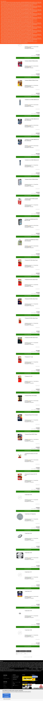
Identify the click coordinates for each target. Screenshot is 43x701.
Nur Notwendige (7, 696)
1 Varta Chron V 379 (28, 610)
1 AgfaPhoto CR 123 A (29, 22)
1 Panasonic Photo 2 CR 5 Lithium (31, 395)
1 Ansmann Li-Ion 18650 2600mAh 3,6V (32, 99)
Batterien (4, 13)
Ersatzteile (4, 17)
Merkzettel (38, 0)
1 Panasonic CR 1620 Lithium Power (31, 260)
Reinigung (4, 21)
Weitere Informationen (6, 698)
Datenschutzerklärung (7, 692)
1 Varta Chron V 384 (28, 630)
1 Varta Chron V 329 (28, 494)
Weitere (37, 6)
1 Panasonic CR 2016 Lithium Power (31, 279)
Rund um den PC (14, 6)
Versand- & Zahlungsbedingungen (6, 687)
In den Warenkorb (28, 38)
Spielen (5, 6)
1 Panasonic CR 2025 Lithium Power (31, 298)
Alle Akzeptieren (6, 694)
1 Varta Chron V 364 (28, 552)
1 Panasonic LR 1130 (28, 376)
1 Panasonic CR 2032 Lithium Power (31, 318)
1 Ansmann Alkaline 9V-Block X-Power (31, 80)
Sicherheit (4, 23)
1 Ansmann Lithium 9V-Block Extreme (31, 179)
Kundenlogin (32, 0)
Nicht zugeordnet (5, 19)
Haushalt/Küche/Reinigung (29, 6)
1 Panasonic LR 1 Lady (29, 356)
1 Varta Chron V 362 (28, 533)
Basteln (4, 11)
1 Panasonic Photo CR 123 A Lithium (31, 414)
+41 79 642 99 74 (16, 682)
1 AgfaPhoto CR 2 (28, 41)
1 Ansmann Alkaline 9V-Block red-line (31, 60)
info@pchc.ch (16, 685)
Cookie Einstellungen (6, 678)
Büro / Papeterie (5, 15)
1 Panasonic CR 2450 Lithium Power (31, 337)
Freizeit (9, 6)
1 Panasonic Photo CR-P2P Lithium (31, 434)
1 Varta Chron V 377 (28, 591)
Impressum (5, 683)
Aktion (4, 9)
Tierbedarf (4, 25)
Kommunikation (21, 6)
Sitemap (4, 36)
